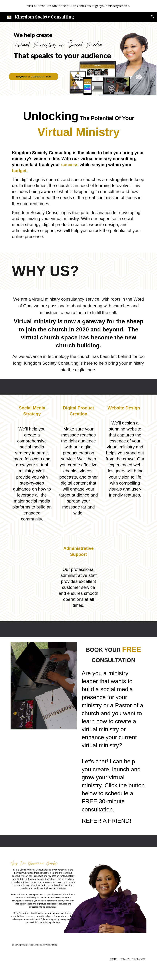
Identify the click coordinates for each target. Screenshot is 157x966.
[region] (78, 6)
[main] (79, 122)
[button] (152, 16)
